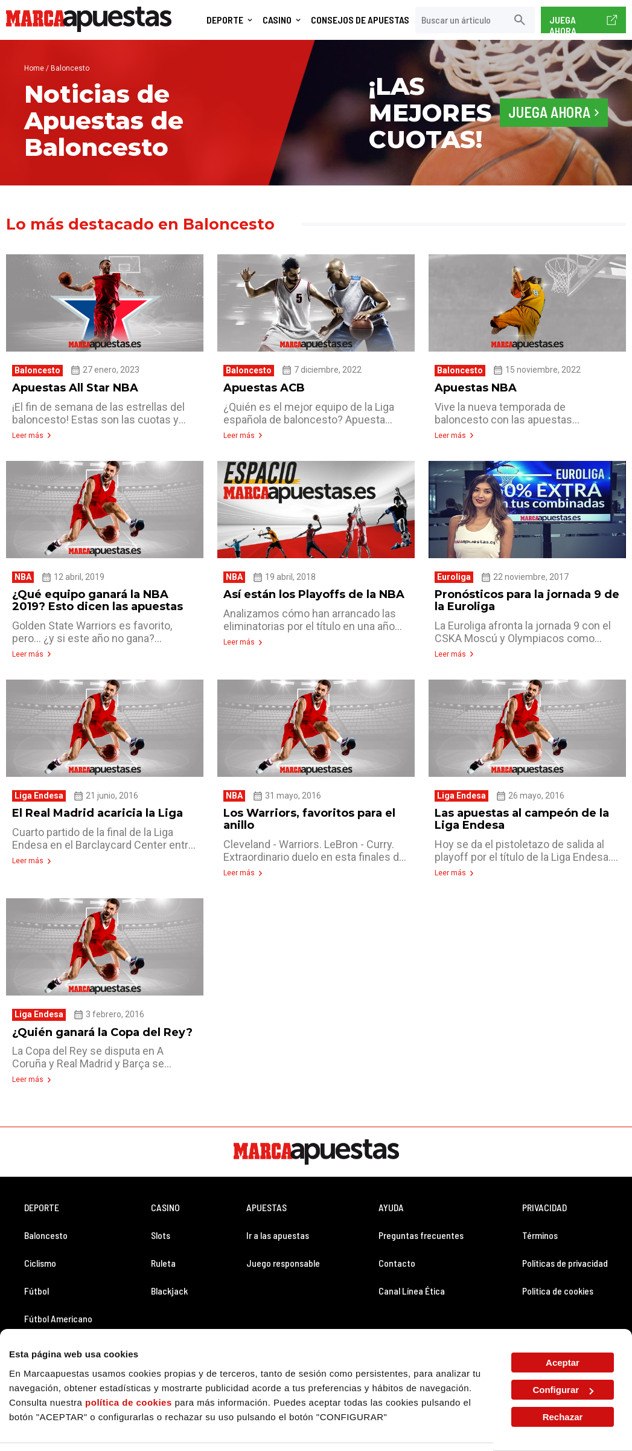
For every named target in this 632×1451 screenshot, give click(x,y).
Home (34, 68)
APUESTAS (266, 1198)
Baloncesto (46, 1226)
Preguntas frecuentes (421, 1226)
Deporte (224, 19)
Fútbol (36, 1281)
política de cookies (128, 1402)
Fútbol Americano (58, 1309)
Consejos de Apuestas (360, 19)
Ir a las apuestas (277, 1226)
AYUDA (391, 1198)
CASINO (165, 1198)
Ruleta (163, 1254)
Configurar (562, 1390)
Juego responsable (283, 1254)
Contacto (396, 1254)
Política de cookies (557, 1281)
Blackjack (169, 1281)
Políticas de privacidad (565, 1254)
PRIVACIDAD (544, 1198)
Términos (540, 1226)
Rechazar (563, 1417)
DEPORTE (41, 1198)
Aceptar (562, 1362)
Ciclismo (40, 1254)
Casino (277, 19)
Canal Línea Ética (411, 1281)
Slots (160, 1226)
